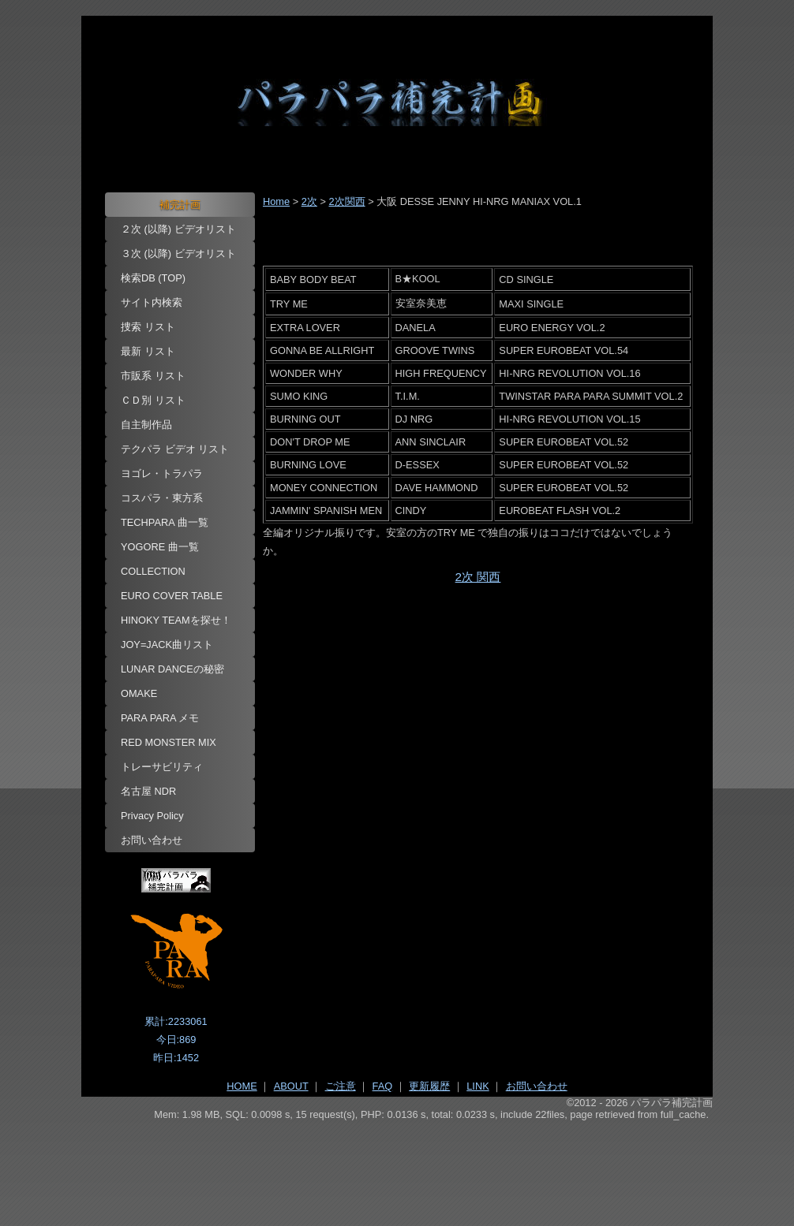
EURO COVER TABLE (172, 596)
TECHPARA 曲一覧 (164, 522)
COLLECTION (153, 571)
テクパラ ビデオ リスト (175, 449)
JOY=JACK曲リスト (167, 644)
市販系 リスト (153, 376)
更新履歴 (429, 1086)
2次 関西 (478, 576)
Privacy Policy (152, 816)
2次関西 (346, 201)
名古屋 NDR (148, 791)
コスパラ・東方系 (162, 498)
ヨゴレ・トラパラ (162, 473)
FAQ (383, 1086)
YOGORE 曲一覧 (160, 547)
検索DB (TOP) (153, 278)
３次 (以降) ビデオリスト (178, 253)
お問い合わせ (151, 840)
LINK (477, 1086)
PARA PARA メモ (160, 718)
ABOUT (291, 1086)
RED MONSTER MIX (168, 742)
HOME (242, 1086)
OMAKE (139, 693)
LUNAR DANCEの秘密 (172, 669)
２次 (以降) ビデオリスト (178, 229)
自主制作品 (146, 424)
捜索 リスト (148, 327)
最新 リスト (148, 351)
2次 (309, 201)
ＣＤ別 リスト (153, 400)
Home (276, 201)
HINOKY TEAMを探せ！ (176, 620)
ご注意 (340, 1086)
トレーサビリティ (162, 767)
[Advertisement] (397, 1163)
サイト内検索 (151, 302)
